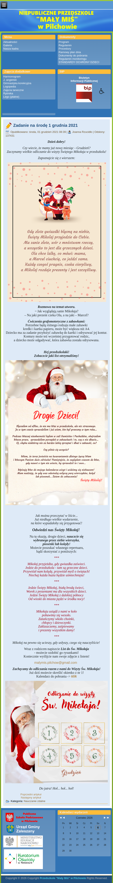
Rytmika (8, 93)
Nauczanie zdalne (34, 801)
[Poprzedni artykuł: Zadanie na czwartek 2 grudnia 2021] (30, 794)
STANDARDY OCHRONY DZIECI (79, 62)
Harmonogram (12, 76)
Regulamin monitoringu (73, 58)
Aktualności (10, 42)
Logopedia (9, 86)
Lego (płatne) (11, 96)
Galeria (7, 45)
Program (64, 42)
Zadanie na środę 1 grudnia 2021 (45, 125)
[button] (106, 94)
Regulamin (65, 45)
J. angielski (10, 79)
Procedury (65, 48)
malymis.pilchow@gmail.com (55, 662)
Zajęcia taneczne (13, 90)
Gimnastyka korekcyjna (17, 83)
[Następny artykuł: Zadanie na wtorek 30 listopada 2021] (31, 797)
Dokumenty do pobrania (73, 55)
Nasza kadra (11, 48)
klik (74, 676)
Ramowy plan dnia (70, 52)
